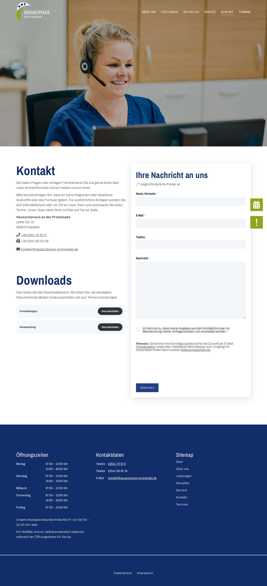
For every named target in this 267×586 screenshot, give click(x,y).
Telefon (140, 237)
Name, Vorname (146, 194)
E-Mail (140, 216)
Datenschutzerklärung (195, 350)
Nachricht (143, 258)
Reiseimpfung (28, 327)
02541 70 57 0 (117, 464)
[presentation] (167, 368)
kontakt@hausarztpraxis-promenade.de (132, 478)
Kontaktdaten (146, 346)
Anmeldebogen (28, 311)
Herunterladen (110, 311)
